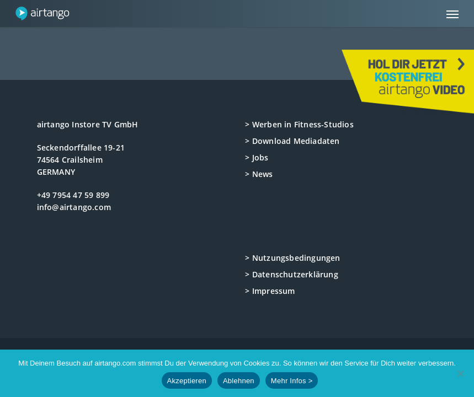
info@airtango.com (74, 207)
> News (259, 174)
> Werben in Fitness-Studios (299, 124)
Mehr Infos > (292, 381)
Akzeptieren (186, 381)
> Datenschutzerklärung (291, 274)
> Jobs (256, 157)
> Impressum (270, 291)
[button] (452, 13)
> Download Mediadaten (292, 141)
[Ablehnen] (460, 373)
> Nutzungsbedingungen (292, 258)
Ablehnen (238, 381)
